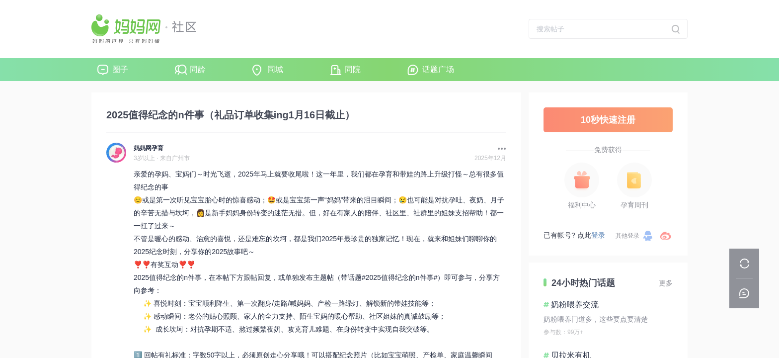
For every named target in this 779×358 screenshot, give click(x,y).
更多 (666, 283)
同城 (275, 69)
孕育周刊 (634, 205)
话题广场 (438, 69)
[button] (499, 148)
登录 (598, 235)
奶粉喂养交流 (575, 304)
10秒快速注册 (608, 120)
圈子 (120, 69)
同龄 (198, 69)
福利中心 (582, 205)
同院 (353, 69)
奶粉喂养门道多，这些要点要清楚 (596, 319)
